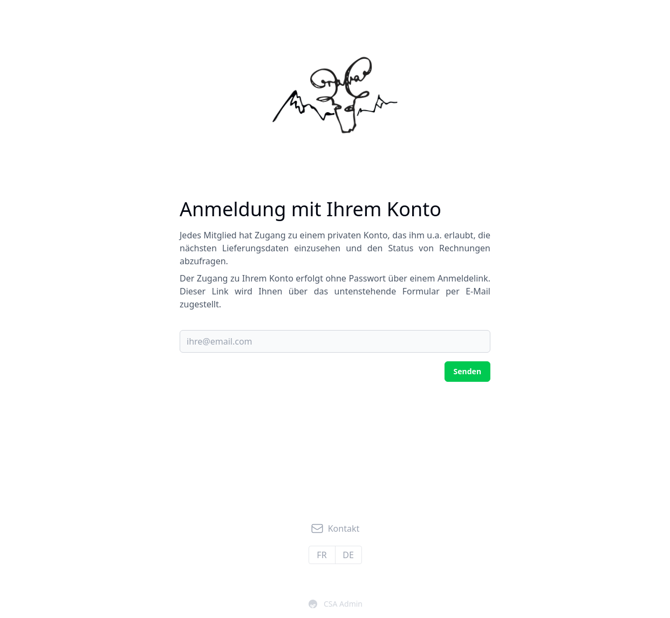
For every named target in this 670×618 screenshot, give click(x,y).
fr (321, 555)
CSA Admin (336, 604)
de (348, 555)
